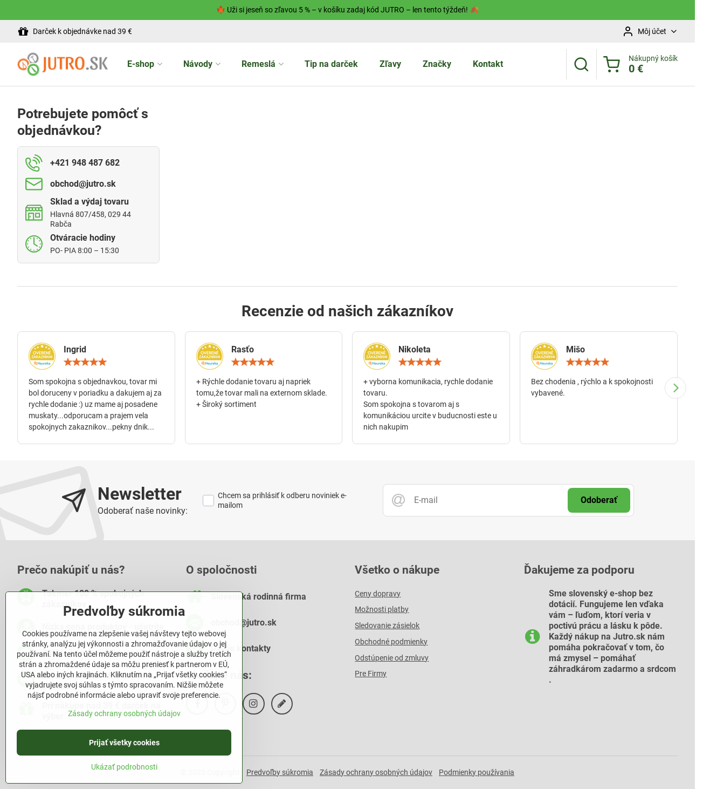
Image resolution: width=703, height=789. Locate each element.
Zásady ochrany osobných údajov (376, 772)
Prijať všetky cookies (124, 746)
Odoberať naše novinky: (143, 511)
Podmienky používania (476, 772)
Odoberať (599, 500)
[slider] (85, 362)
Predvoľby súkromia (279, 772)
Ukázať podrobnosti (124, 770)
